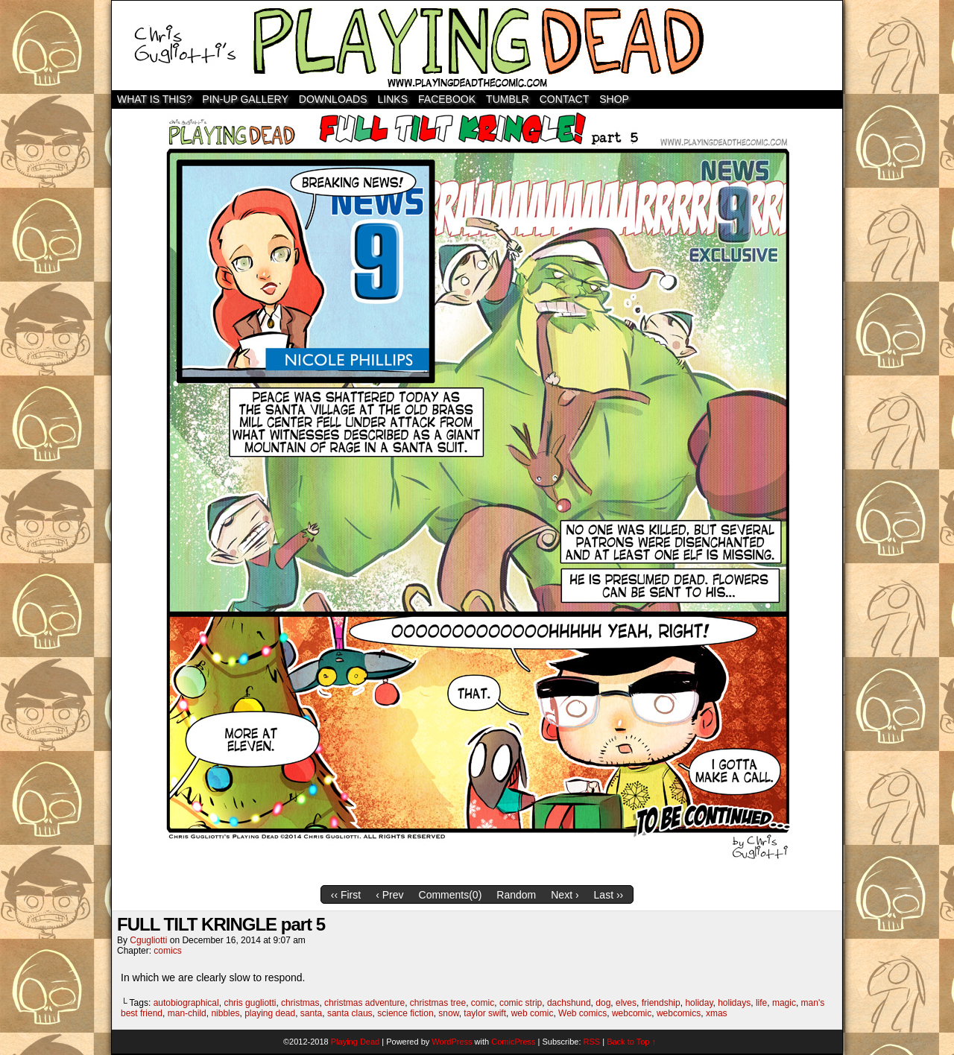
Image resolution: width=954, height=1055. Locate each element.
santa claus (350, 1013)
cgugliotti (148, 940)
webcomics (679, 1013)
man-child (187, 1013)
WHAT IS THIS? (154, 99)
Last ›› (609, 895)
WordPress (452, 1041)
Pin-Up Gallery (245, 99)
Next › (564, 895)
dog (603, 1003)
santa (311, 1013)
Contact (565, 99)
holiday (699, 1003)
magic (784, 1003)
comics (167, 950)
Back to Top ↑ (631, 1041)
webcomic (631, 1013)
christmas (300, 1003)
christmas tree (438, 1003)
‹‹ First (346, 895)
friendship (661, 1003)
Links (393, 99)
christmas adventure (364, 1003)
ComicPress (513, 1041)
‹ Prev (389, 895)
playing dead (269, 1013)
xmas (716, 1013)
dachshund (569, 1003)
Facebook (447, 99)
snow (448, 1013)
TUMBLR (507, 99)
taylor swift (485, 1013)
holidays (734, 1003)
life (761, 1003)
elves (626, 1003)
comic (482, 1003)
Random (516, 895)
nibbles (225, 1013)
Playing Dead (477, 45)
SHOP (614, 99)
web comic (532, 1013)
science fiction (405, 1013)
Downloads (333, 99)
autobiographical (186, 1003)
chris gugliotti (250, 1003)
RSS (592, 1041)
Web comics (582, 1013)
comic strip (520, 1003)
